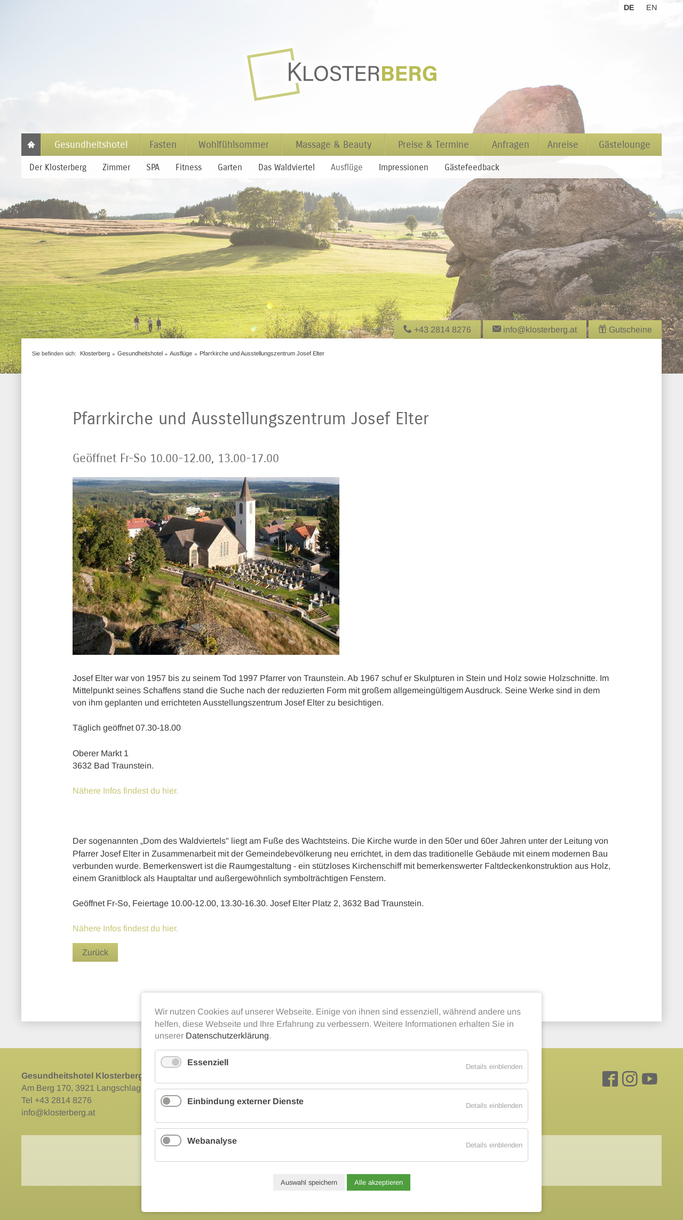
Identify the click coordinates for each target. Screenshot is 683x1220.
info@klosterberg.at (58, 1112)
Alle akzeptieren (378, 1182)
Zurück (95, 952)
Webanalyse (212, 1140)
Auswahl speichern (309, 1182)
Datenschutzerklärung (227, 1035)
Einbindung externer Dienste (245, 1101)
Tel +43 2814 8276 (56, 1100)
